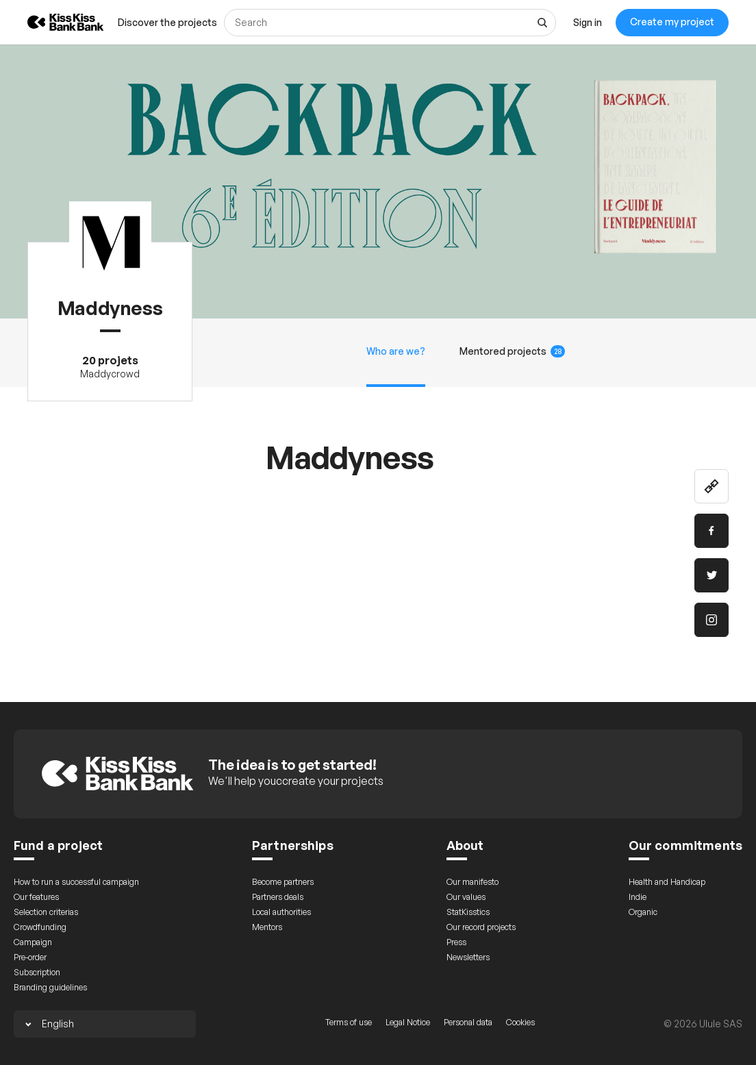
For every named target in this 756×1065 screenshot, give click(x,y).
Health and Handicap (667, 882)
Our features (36, 897)
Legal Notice (408, 1022)
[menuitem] (167, 22)
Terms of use (348, 1022)
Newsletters (468, 957)
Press (456, 942)
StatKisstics (468, 912)
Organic (643, 912)
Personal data (468, 1022)
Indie (637, 897)
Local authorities (281, 912)
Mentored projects (512, 351)
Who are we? (395, 351)
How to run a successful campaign (76, 882)
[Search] (390, 22)
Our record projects (481, 927)
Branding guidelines (50, 987)
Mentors (267, 927)
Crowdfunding (40, 927)
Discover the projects (167, 22)
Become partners (283, 882)
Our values (466, 897)
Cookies (520, 1022)
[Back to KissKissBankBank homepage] (55, 22)
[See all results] (542, 23)
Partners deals (277, 897)
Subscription (37, 972)
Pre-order (30, 957)
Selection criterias (46, 912)
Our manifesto (472, 882)
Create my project (672, 21)
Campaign (33, 942)
